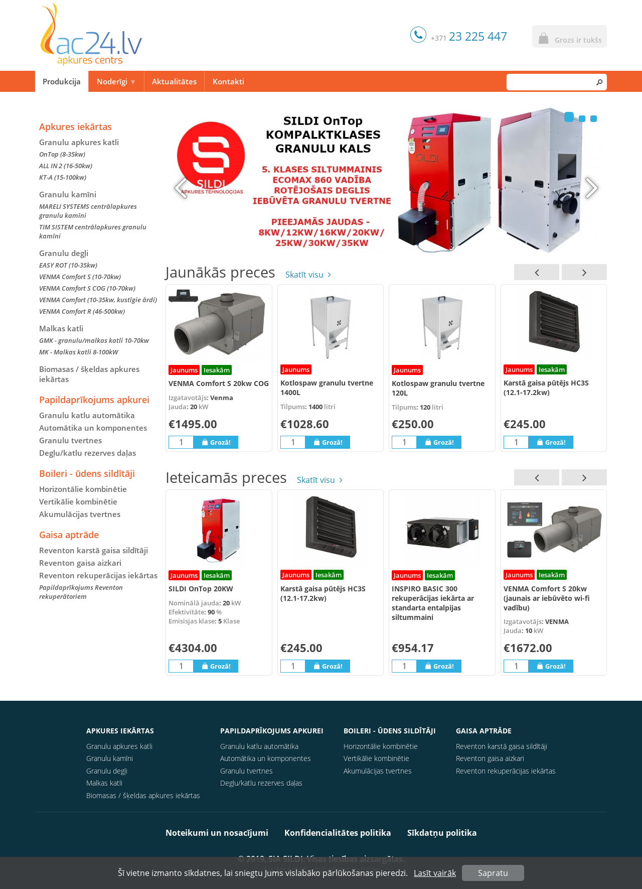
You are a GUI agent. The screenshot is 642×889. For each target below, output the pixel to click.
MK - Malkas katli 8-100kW (78, 351)
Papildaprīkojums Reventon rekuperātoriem (81, 592)
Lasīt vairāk (435, 872)
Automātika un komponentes (93, 428)
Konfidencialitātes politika (337, 832)
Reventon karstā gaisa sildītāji (93, 550)
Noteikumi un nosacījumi (217, 832)
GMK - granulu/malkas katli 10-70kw (94, 340)
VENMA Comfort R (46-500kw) (82, 311)
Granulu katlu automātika (87, 415)
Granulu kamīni (67, 194)
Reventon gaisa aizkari (80, 563)
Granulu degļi (63, 253)
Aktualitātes (174, 81)
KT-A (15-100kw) (62, 177)
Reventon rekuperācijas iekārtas (98, 575)
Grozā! (216, 442)
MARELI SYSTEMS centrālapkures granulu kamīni (88, 211)
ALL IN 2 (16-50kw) (65, 165)
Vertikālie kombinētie (78, 501)
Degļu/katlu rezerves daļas (87, 453)
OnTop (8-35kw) (62, 154)
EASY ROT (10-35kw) (68, 265)
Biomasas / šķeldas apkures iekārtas (89, 374)
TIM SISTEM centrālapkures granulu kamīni (92, 231)
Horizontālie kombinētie (83, 489)
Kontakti (228, 81)
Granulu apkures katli (79, 142)
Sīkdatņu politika (442, 832)
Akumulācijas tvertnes (79, 514)
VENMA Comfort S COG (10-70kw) (87, 288)
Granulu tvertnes (70, 440)
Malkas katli (61, 328)
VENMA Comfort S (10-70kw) (80, 276)
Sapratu (493, 872)
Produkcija (62, 81)
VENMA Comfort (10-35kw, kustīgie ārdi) (98, 299)
